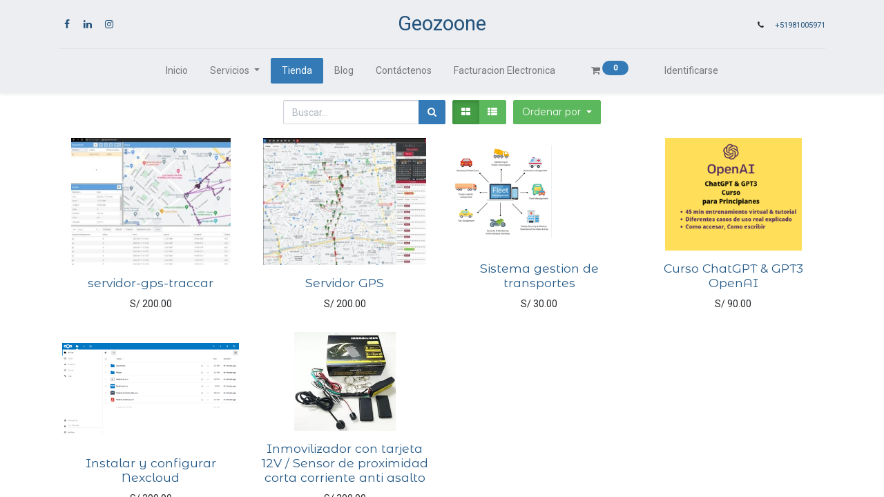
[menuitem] (177, 71)
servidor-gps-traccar (150, 282)
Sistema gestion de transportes (539, 275)
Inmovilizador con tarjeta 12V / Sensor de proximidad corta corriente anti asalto (345, 463)
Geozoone (442, 23)
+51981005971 (800, 25)
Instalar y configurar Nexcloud (151, 470)
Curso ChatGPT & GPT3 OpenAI (733, 275)
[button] (557, 112)
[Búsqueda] (432, 112)
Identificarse (691, 70)
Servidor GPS (344, 282)
